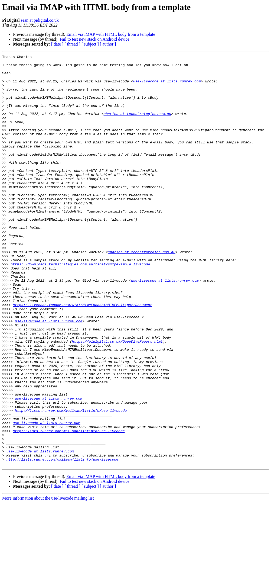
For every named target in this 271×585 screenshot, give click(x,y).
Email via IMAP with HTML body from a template (110, 34)
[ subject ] (90, 44)
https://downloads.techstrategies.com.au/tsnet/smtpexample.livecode (80, 306)
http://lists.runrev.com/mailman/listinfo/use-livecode (71, 482)
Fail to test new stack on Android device (94, 39)
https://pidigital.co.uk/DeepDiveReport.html (117, 399)
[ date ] (57, 44)
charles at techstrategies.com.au (137, 125)
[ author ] (108, 44)
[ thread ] (72, 44)
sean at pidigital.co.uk (39, 20)
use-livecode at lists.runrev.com (167, 86)
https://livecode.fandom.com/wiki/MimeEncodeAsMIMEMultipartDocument (82, 355)
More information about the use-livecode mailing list (48, 580)
